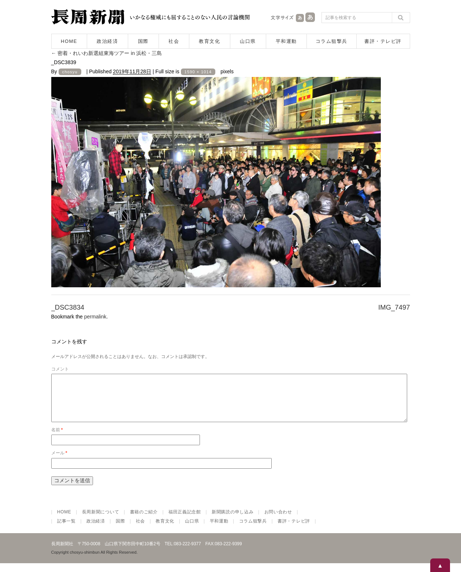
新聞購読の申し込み (232, 520)
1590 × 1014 (198, 72)
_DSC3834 (68, 307)
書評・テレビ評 (383, 41)
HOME (69, 41)
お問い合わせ (278, 520)
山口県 (248, 41)
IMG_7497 (394, 307)
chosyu (70, 72)
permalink (95, 317)
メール (59, 461)
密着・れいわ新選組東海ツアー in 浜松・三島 (106, 53)
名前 (57, 438)
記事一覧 (66, 529)
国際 (143, 41)
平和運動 (286, 41)
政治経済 (107, 41)
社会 (173, 41)
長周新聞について (100, 520)
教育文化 (209, 41)
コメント (60, 369)
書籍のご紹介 (144, 520)
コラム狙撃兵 (331, 41)
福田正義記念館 (184, 520)
